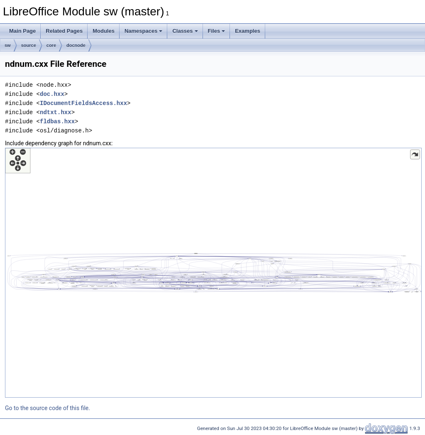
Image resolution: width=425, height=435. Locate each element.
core (51, 45)
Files (216, 31)
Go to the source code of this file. (47, 408)
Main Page (22, 31)
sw (8, 45)
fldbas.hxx (57, 121)
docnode (75, 45)
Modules (104, 31)
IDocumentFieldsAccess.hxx (83, 103)
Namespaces (144, 31)
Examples (247, 31)
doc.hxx (52, 94)
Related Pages (64, 31)
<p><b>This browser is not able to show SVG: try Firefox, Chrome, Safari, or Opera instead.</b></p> (213, 272)
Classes (185, 31)
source (28, 45)
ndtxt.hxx (55, 112)
